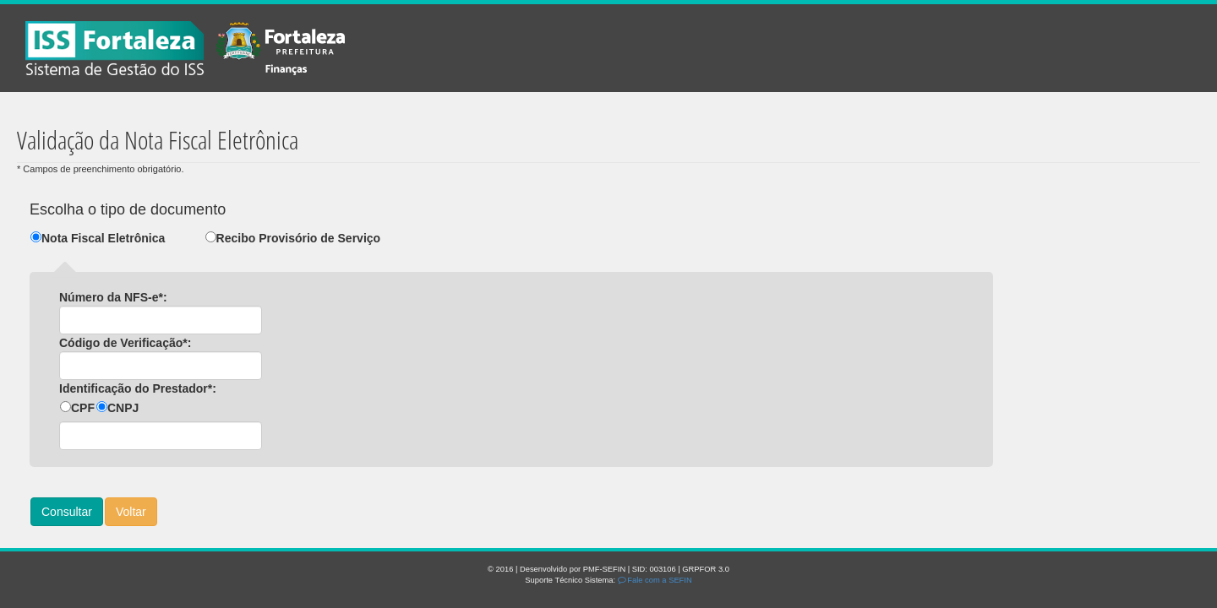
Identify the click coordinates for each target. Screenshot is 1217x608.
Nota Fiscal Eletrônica (103, 238)
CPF (83, 408)
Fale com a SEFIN (655, 580)
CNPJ (123, 408)
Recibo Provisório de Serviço (298, 238)
